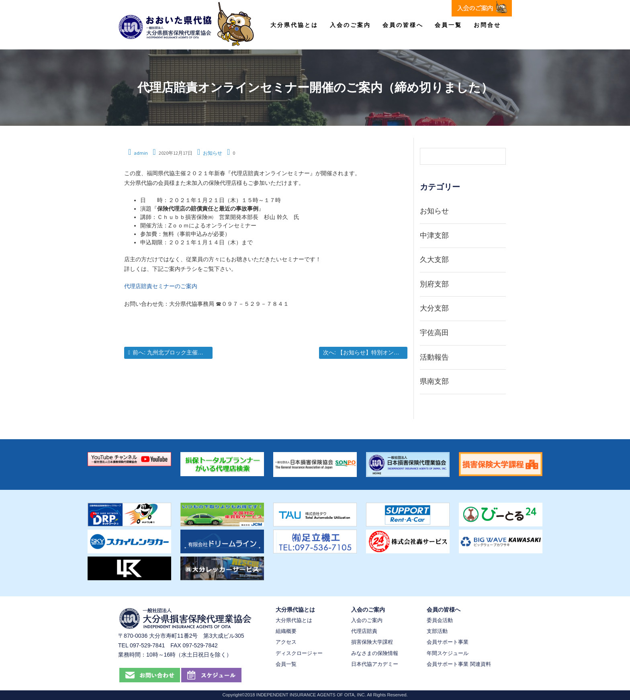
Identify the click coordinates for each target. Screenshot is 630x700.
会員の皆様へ (402, 25)
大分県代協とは (294, 25)
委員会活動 (440, 620)
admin (141, 153)
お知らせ (212, 153)
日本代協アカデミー (374, 664)
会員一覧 (448, 25)
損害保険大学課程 (372, 642)
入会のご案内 (350, 25)
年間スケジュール (447, 653)
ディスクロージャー (299, 653)
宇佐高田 (434, 333)
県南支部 (434, 381)
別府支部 (434, 284)
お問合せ (487, 25)
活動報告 (434, 357)
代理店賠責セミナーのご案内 (160, 286)
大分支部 (434, 308)
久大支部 (434, 260)
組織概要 (286, 631)
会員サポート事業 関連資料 (459, 664)
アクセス (286, 642)
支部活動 (437, 631)
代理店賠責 (364, 631)
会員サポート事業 (447, 642)
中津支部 (434, 235)
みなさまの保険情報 (374, 653)
